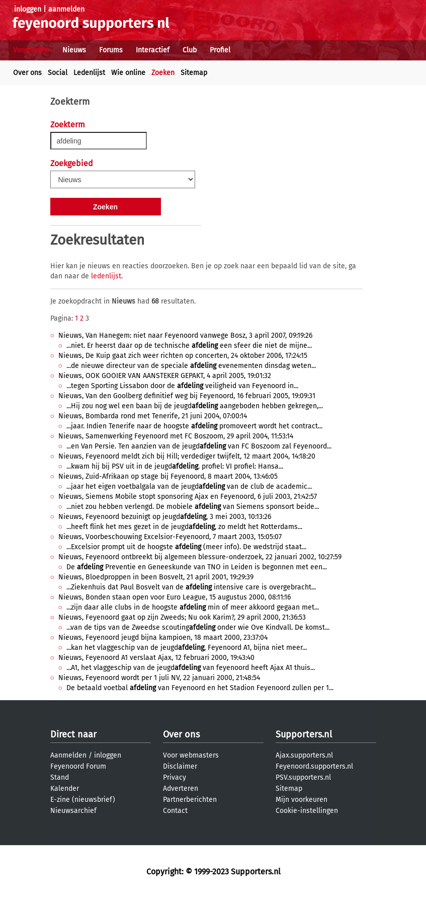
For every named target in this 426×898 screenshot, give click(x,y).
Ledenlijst (89, 72)
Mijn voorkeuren (301, 799)
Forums (111, 50)
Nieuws (74, 50)
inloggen (27, 9)
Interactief (152, 50)
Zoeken (163, 72)
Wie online (128, 72)
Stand (59, 777)
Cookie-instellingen (307, 810)
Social (57, 72)
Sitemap (194, 72)
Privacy (174, 777)
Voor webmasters (191, 755)
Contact (175, 810)
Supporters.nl (304, 734)
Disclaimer (180, 766)
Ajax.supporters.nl (304, 755)
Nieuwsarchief (73, 810)
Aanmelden (68, 755)
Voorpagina (31, 50)
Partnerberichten (190, 799)
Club (190, 50)
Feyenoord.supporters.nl (314, 766)
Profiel (220, 50)
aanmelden (66, 9)
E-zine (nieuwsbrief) (82, 799)
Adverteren (180, 788)
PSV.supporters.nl (303, 777)
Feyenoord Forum (78, 766)
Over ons (27, 72)
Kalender (64, 788)
